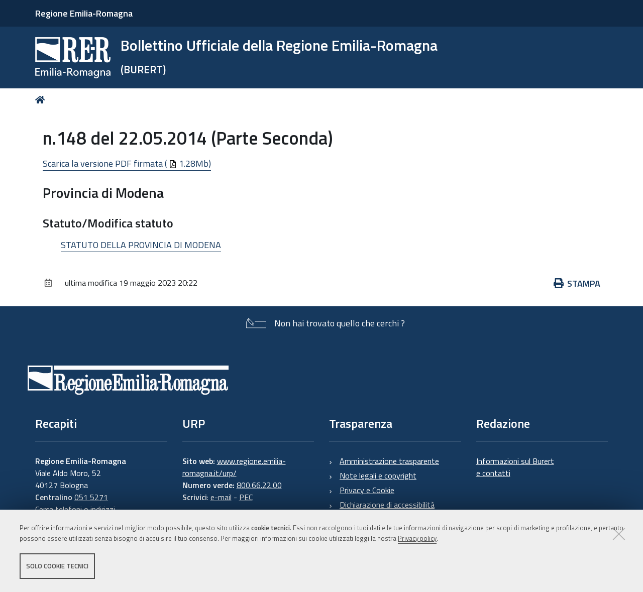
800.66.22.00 (259, 485)
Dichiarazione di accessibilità (387, 505)
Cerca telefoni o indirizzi (75, 509)
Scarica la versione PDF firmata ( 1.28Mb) (127, 163)
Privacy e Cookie (367, 490)
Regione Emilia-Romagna (84, 13)
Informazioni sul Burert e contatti (515, 467)
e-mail (221, 497)
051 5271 (91, 497)
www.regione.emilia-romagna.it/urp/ (234, 467)
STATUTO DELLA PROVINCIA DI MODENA (141, 245)
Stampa (577, 283)
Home (42, 99)
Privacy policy (417, 538)
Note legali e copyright (378, 475)
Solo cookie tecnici (57, 566)
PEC (246, 497)
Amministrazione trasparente (389, 461)
